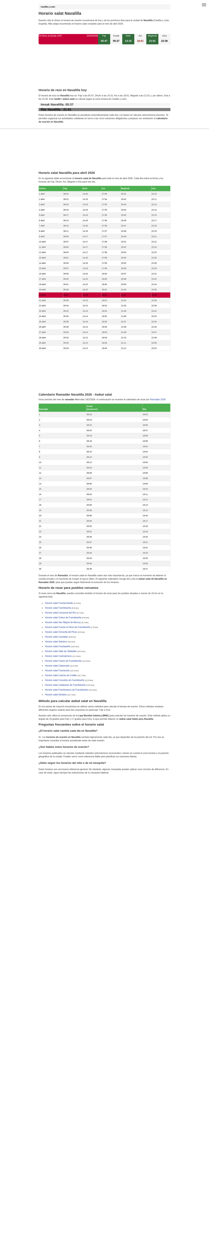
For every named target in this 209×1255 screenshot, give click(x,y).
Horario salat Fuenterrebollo (59, 603)
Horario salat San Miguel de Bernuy (63, 622)
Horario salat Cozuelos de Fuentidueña (64, 680)
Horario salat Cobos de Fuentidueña (63, 617)
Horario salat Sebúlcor (56, 642)
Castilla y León (48, 7)
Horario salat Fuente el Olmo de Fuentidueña (67, 627)
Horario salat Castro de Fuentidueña (63, 661)
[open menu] (204, 5)
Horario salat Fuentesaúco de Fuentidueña (66, 690)
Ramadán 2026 (157, 399)
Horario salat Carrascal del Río (60, 613)
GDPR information (48, 787)
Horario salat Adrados (56, 695)
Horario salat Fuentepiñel (57, 646)
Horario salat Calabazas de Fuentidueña (65, 685)
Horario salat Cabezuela (57, 666)
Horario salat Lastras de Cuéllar (61, 675)
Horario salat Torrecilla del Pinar (61, 632)
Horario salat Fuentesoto (57, 670)
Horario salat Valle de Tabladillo (61, 651)
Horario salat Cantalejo (56, 637)
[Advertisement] (104, 69)
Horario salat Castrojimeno (58, 656)
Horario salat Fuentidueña (58, 608)
